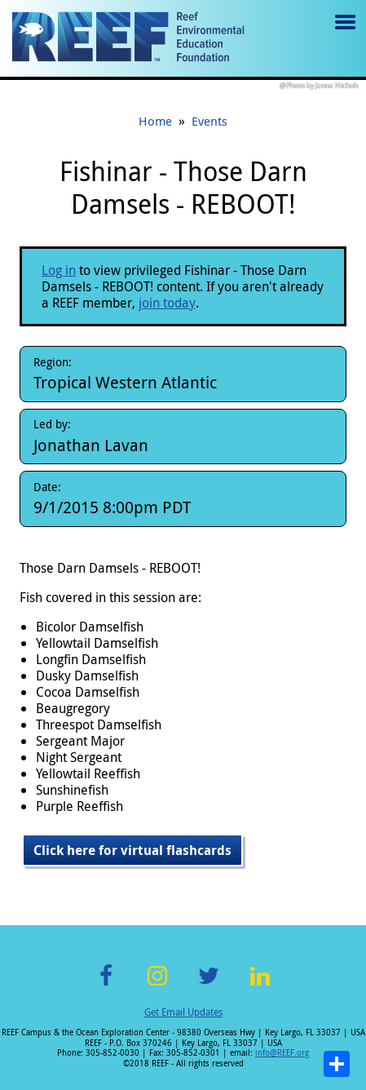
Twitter (208, 985)
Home (155, 121)
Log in (59, 270)
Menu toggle (343, 34)
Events (209, 121)
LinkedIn (260, 985)
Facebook (106, 985)
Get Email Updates (183, 1011)
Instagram (157, 985)
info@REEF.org (282, 1053)
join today (167, 303)
